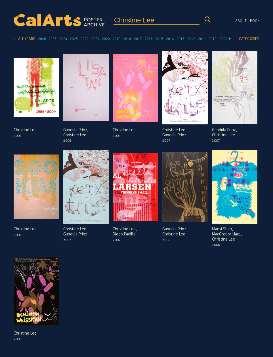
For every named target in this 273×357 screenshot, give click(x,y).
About (241, 21)
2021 (95, 39)
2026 (42, 39)
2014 (170, 39)
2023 (74, 39)
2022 (85, 39)
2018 (127, 39)
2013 (180, 39)
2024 (63, 39)
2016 (149, 39)
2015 (159, 39)
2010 (213, 39)
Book (254, 21)
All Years (26, 39)
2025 (52, 39)
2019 (117, 39)
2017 (138, 39)
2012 (191, 39)
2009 (223, 39)
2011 (202, 39)
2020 (106, 39)
